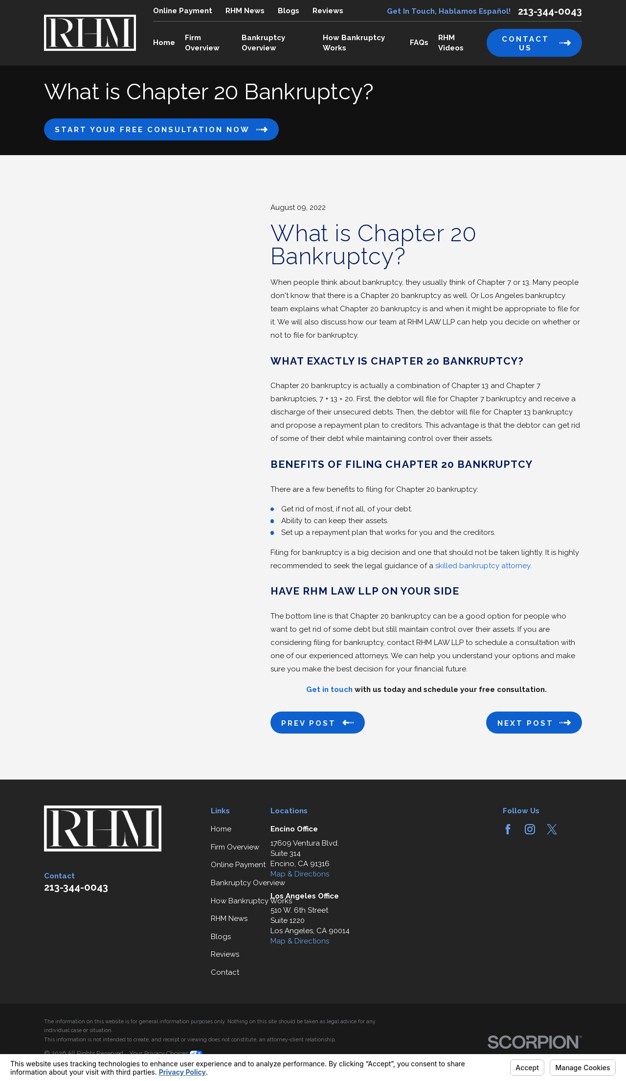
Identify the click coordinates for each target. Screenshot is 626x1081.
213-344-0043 (550, 11)
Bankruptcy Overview (248, 882)
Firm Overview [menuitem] (202, 42)
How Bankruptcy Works (251, 901)
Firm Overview (235, 847)
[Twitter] (552, 829)
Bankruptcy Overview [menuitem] (263, 42)
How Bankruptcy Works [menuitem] (354, 42)
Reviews (328, 10)
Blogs (288, 10)
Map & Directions (299, 874)
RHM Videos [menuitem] (451, 42)
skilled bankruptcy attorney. (483, 565)
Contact (225, 972)
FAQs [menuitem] (419, 42)
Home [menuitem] (164, 42)
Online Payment (182, 10)
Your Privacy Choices (165, 1053)
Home (221, 829)
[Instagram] (530, 829)
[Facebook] (508, 829)
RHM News (245, 10)
